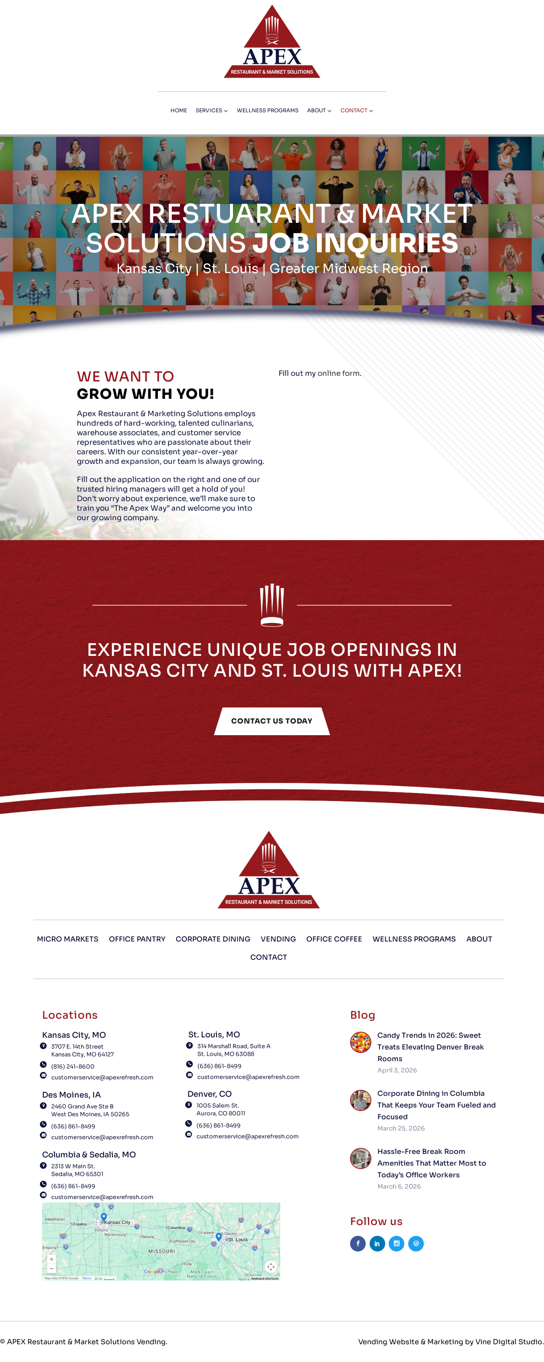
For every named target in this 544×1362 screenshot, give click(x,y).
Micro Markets (67, 939)
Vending (278, 939)
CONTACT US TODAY (272, 721)
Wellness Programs (414, 939)
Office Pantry (137, 939)
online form (343, 373)
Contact (268, 957)
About (479, 939)
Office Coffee (334, 939)
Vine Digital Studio (508, 1341)
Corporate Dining (213, 939)
